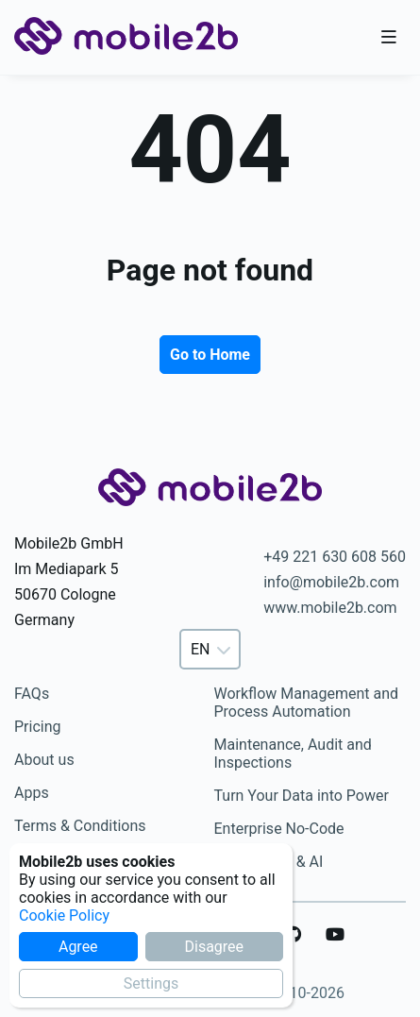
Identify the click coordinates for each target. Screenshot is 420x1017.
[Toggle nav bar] (389, 38)
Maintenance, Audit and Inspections (293, 753)
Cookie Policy (64, 915)
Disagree (214, 947)
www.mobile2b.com (329, 608)
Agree (78, 947)
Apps (31, 793)
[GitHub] (294, 935)
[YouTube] (335, 935)
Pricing (37, 727)
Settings (151, 983)
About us (44, 760)
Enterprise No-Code (279, 829)
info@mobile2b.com (331, 582)
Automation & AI (269, 862)
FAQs (31, 694)
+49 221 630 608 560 (334, 557)
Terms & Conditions (80, 826)
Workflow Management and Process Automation (306, 702)
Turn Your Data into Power (301, 796)
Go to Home (210, 355)
